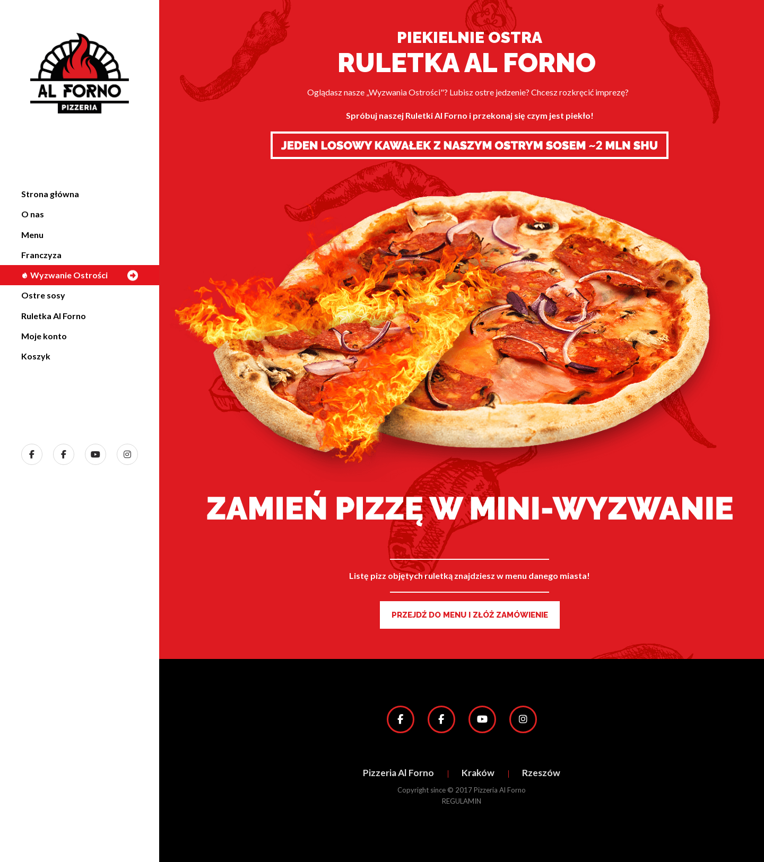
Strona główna (50, 194)
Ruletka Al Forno (53, 316)
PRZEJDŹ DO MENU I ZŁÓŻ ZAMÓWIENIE (470, 615)
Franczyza (41, 255)
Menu (32, 235)
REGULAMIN (461, 801)
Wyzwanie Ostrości (64, 275)
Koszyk (35, 356)
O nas (32, 214)
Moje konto (44, 336)
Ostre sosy (43, 295)
